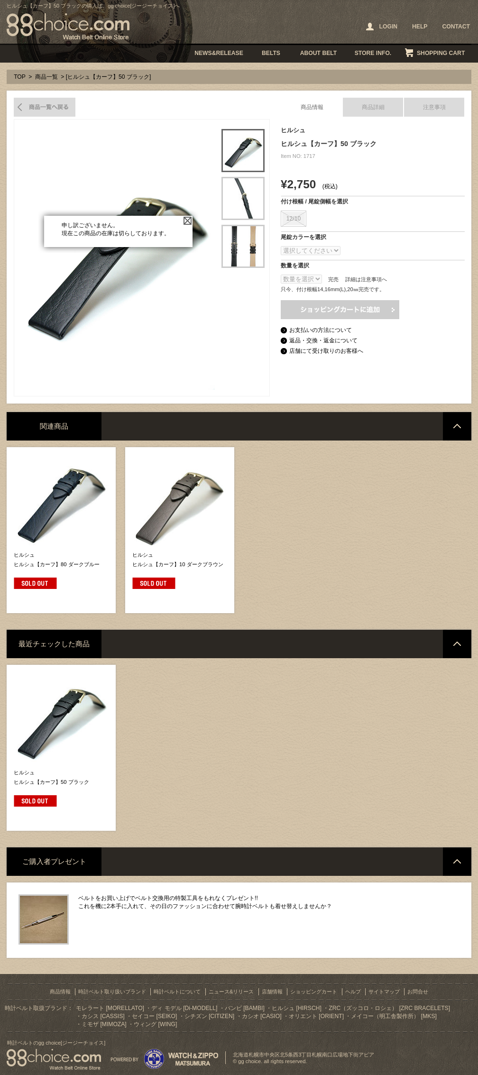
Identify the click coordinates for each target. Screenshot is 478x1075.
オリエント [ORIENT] (316, 1016)
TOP (20, 77)
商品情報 (312, 107)
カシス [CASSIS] (103, 1016)
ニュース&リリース (231, 991)
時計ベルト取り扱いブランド (112, 991)
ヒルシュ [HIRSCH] (297, 1008)
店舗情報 (272, 991)
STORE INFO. (373, 53)
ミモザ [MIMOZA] (104, 1024)
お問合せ (417, 991)
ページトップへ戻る (457, 426)
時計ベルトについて (177, 991)
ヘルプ (353, 991)
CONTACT (456, 26)
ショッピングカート (313, 991)
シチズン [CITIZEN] (209, 1016)
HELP (419, 26)
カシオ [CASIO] (262, 1016)
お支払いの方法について (320, 330)
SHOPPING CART (441, 53)
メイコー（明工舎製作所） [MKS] (393, 1016)
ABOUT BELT (318, 53)
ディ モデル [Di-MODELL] (184, 1008)
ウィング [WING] (155, 1024)
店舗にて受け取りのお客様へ (326, 351)
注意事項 (434, 107)
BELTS (271, 53)
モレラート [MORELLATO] (110, 1008)
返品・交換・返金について (323, 340)
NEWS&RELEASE (218, 53)
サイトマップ (384, 991)
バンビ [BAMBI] (245, 1008)
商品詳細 (373, 107)
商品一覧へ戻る (44, 107)
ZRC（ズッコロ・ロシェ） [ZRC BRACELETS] (389, 1008)
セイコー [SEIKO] (154, 1016)
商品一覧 (46, 77)
